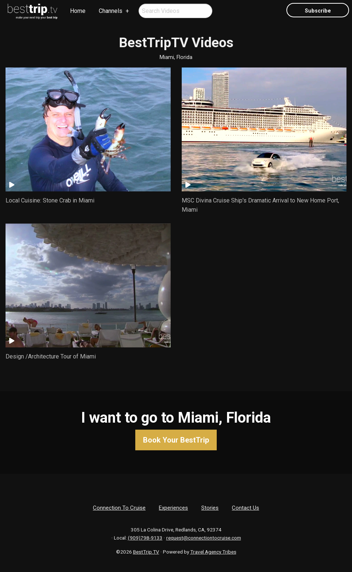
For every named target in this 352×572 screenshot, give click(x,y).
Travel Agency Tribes (213, 552)
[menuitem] (33, 11)
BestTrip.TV (146, 552)
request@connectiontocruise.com (203, 538)
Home (78, 10)
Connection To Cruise (119, 508)
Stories (210, 508)
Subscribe (318, 11)
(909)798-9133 (145, 538)
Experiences (173, 508)
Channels (110, 10)
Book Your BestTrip (176, 440)
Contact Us (245, 508)
